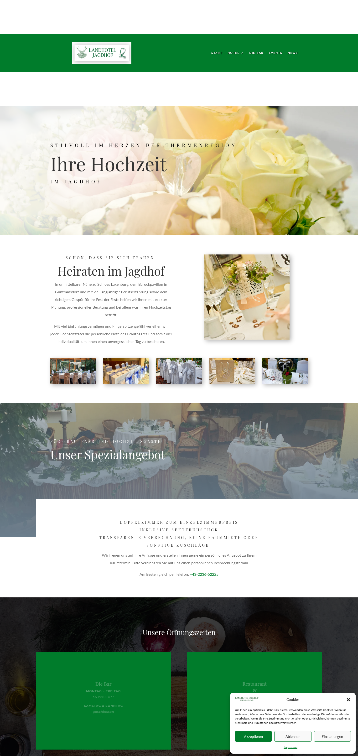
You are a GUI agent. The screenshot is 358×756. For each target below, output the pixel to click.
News (293, 53)
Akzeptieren (253, 736)
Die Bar (256, 53)
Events (275, 53)
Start (216, 53)
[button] (348, 699)
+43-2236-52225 (204, 574)
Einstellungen (332, 736)
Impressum (290, 747)
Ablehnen (292, 736)
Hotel (233, 53)
